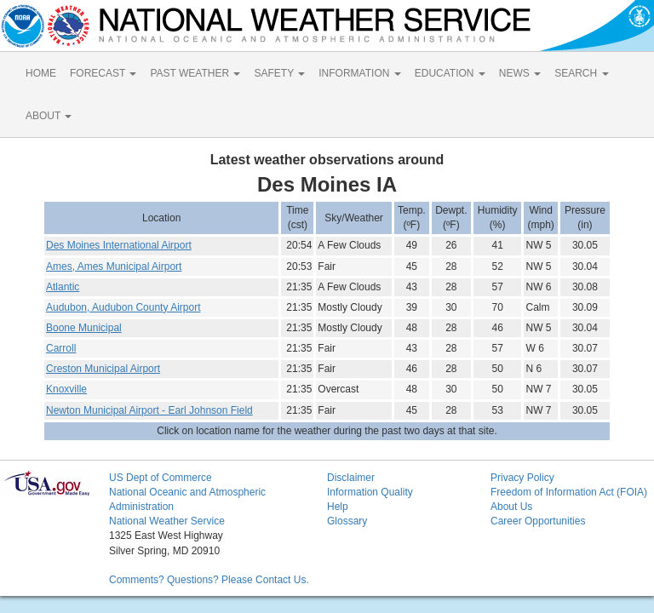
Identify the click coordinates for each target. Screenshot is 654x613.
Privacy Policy (522, 478)
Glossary (347, 521)
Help (337, 507)
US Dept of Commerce (160, 478)
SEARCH (581, 73)
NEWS (520, 73)
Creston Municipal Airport (103, 369)
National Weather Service (167, 521)
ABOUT (49, 116)
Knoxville (66, 389)
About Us (511, 507)
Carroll (61, 348)
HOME (41, 73)
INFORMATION (359, 73)
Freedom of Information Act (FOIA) (568, 492)
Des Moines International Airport (119, 245)
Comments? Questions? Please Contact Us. (209, 580)
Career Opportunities (537, 521)
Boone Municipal (84, 328)
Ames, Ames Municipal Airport (113, 266)
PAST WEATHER (195, 73)
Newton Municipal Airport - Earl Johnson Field (149, 410)
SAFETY (279, 73)
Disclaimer (351, 478)
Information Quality (370, 492)
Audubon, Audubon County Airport (123, 307)
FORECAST (103, 73)
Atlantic (62, 287)
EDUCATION (450, 73)
